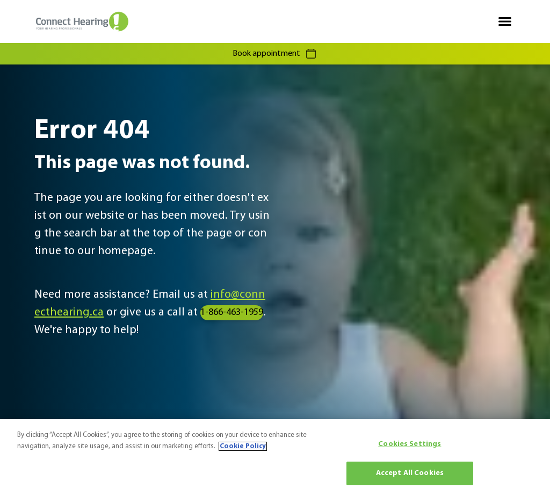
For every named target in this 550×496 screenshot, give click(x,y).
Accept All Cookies (410, 473)
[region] (275, 457)
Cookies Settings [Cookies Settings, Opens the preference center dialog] (409, 444)
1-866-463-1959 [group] (231, 312)
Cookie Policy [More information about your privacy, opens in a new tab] (243, 446)
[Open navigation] (505, 21)
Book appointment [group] (275, 53)
